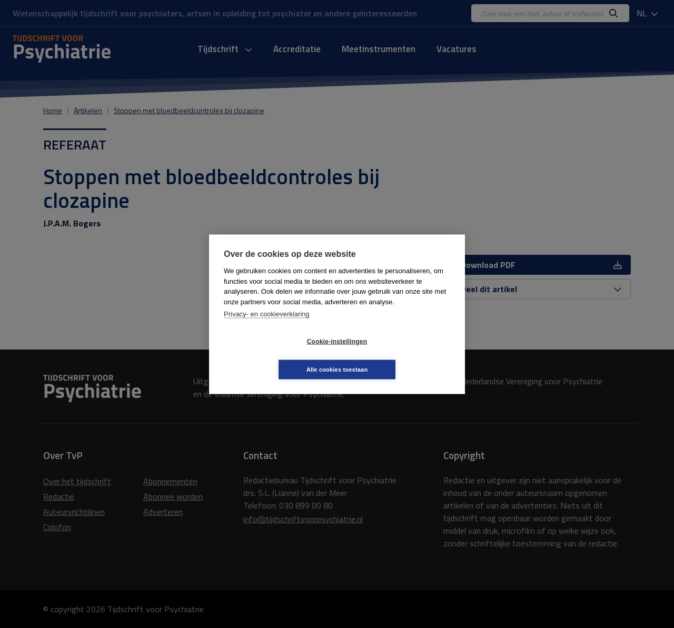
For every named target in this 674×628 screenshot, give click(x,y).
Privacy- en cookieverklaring (267, 328)
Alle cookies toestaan (400, 355)
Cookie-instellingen (274, 355)
